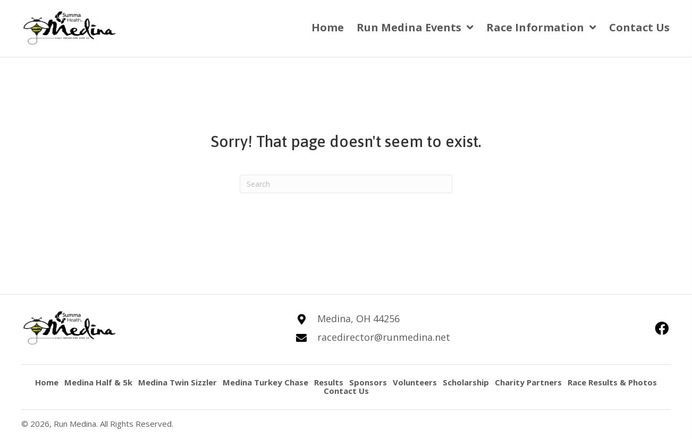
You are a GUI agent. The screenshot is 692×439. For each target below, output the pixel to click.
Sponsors (368, 382)
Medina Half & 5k (98, 382)
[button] (661, 328)
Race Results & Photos (612, 382)
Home (46, 382)
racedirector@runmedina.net (383, 337)
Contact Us (346, 390)
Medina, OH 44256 (358, 318)
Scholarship (466, 382)
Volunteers (415, 382)
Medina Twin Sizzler (177, 382)
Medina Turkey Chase (265, 382)
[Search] (346, 184)
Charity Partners (528, 382)
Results (328, 382)
